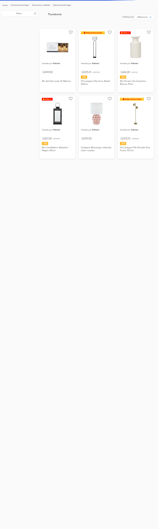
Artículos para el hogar (19, 5)
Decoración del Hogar (62, 5)
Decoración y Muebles (41, 5)
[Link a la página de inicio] (4, 5)
